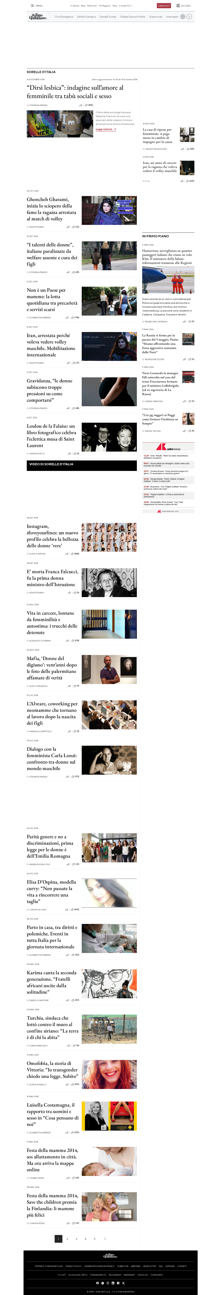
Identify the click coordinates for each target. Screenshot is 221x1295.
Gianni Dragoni (152, 401)
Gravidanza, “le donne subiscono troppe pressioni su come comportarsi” (49, 390)
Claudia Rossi (36, 1223)
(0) (191, 321)
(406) (89, 105)
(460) (75, 909)
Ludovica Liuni (36, 909)
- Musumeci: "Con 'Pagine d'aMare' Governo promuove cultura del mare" (165, 488)
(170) (75, 776)
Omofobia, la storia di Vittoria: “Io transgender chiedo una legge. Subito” (52, 1069)
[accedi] (183, 6)
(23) (75, 227)
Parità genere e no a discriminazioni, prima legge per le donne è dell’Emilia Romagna (50, 846)
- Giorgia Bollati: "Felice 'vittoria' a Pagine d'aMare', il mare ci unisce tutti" (164, 480)
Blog (83, 6)
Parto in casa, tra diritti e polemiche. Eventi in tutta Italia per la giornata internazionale (52, 937)
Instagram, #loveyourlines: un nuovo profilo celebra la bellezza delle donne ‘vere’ (53, 536)
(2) (191, 359)
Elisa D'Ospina (36, 554)
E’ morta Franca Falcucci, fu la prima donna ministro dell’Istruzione (52, 578)
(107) (75, 1000)
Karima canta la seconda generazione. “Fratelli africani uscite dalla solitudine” (52, 982)
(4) (76, 731)
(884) (75, 554)
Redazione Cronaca (154, 321)
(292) (75, 1132)
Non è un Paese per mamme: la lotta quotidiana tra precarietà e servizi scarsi (52, 300)
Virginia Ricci (36, 453)
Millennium (92, 6)
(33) (75, 1223)
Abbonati (164, 5)
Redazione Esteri (153, 359)
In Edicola (75, 6)
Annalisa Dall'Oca (38, 864)
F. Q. (146, 181)
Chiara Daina (35, 1178)
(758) (75, 317)
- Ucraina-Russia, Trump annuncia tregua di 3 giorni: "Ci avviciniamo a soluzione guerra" (166, 472)
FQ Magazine (105, 6)
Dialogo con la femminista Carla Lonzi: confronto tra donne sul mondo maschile (52, 759)
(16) (76, 1045)
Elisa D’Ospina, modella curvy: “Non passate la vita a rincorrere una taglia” (51, 891)
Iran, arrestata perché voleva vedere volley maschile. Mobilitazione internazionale (51, 345)
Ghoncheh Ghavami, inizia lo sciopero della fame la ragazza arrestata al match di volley (51, 209)
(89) (75, 272)
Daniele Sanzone (38, 1000)
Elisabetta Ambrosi (39, 317)
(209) (190, 181)
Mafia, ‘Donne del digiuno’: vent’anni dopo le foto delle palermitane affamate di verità (52, 668)
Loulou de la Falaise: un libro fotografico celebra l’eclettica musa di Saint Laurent (51, 436)
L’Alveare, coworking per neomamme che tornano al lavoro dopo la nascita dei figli (52, 713)
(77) (76, 363)
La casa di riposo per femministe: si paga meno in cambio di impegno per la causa (157, 135)
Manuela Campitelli (39, 731)
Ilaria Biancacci (37, 1045)
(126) (75, 955)
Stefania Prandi (37, 105)
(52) (75, 1178)
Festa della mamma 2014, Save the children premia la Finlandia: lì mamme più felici (52, 1205)
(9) (76, 686)
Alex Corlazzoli (37, 686)
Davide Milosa (151, 431)
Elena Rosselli (36, 1084)
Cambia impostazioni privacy (99, 1266)
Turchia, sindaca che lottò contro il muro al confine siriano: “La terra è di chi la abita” (53, 1027)
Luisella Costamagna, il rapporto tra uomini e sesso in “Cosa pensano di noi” (53, 1114)
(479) (75, 1084)
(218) (75, 640)
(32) (75, 864)
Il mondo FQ (125, 5)
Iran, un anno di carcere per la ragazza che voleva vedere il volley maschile (160, 166)
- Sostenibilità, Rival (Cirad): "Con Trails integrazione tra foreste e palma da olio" (163, 503)
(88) (75, 408)
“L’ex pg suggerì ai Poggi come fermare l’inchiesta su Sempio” (160, 419)
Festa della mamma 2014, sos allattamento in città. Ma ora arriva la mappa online (52, 1160)
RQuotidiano (35, 227)
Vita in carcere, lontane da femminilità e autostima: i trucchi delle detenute (52, 623)
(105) (190, 149)
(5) (76, 453)
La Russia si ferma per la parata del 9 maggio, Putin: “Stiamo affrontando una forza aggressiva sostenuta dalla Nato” (160, 343)
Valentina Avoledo (155, 149)
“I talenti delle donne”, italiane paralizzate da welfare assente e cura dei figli (52, 254)
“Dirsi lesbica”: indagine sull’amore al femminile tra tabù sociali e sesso (75, 91)
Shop (115, 6)
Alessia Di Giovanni (39, 641)
